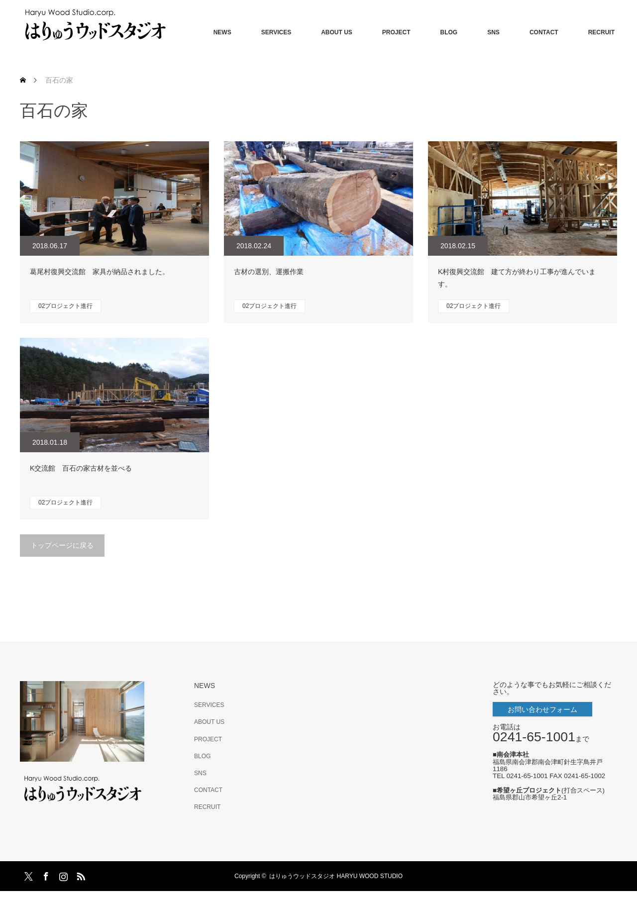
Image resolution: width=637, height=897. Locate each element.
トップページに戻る (62, 545)
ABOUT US (336, 32)
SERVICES (276, 32)
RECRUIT (601, 32)
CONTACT (544, 32)
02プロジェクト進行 (65, 305)
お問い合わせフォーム (542, 709)
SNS (493, 32)
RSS (79, 874)
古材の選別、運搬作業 (269, 272)
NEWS (222, 32)
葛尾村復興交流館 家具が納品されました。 (99, 272)
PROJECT (396, 32)
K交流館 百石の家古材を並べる (81, 468)
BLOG (449, 32)
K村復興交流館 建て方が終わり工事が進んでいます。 (517, 278)
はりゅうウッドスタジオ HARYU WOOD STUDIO (339, 876)
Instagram (62, 874)
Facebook (44, 874)
